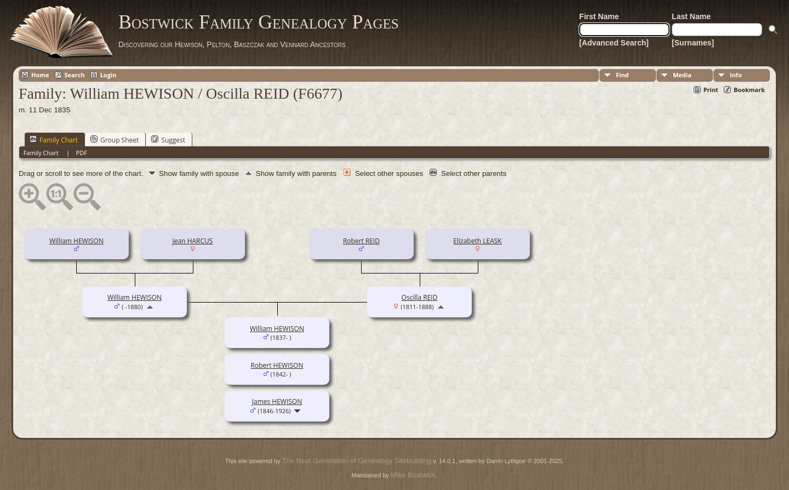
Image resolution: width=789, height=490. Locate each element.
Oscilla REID (420, 297)
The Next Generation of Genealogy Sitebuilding (356, 461)
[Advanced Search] (614, 42)
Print (711, 90)
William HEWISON (76, 241)
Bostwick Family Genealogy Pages (258, 22)
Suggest (168, 140)
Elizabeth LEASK (477, 241)
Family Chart (54, 140)
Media (682, 75)
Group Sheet (114, 140)
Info (736, 75)
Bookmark (749, 90)
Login (108, 75)
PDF (81, 153)
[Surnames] (693, 42)
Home (40, 75)
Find (622, 75)
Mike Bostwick (413, 475)
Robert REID (361, 241)
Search (75, 75)
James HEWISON (277, 401)
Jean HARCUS (193, 241)
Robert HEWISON (277, 365)
